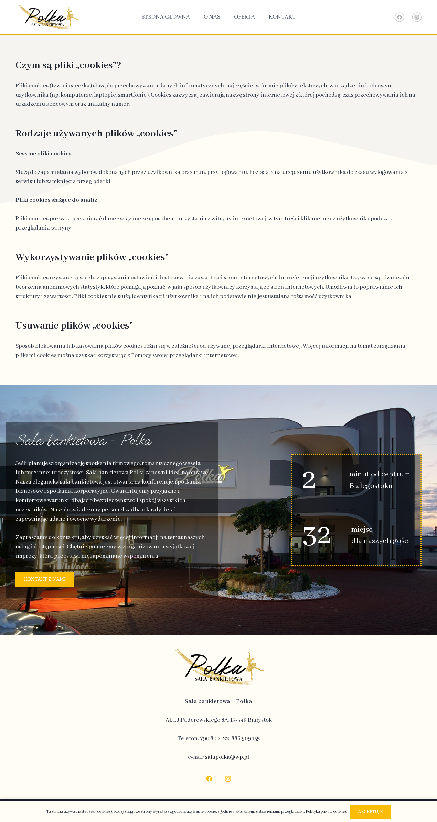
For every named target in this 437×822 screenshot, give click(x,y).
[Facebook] (209, 779)
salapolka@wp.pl (227, 757)
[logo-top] (47, 17)
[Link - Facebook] (399, 17)
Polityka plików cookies (326, 811)
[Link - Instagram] (417, 17)
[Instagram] (228, 779)
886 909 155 (245, 738)
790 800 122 (214, 738)
